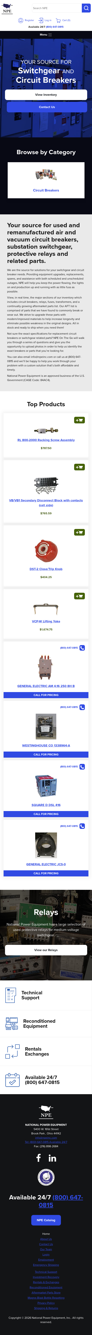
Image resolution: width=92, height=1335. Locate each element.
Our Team (46, 1249)
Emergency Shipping (46, 1265)
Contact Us (47, 107)
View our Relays (46, 950)
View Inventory (46, 94)
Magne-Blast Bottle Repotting (46, 1298)
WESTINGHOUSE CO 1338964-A (46, 745)
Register (26, 20)
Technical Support (23, 995)
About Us (46, 1239)
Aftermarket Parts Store (46, 1293)
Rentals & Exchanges (46, 1282)
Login (46, 1254)
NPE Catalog (46, 1220)
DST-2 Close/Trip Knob (46, 569)
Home (46, 1234)
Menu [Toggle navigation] (46, 35)
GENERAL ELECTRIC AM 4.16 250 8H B (46, 686)
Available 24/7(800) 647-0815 (32, 1080)
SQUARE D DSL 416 (46, 805)
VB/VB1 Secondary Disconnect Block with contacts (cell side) (46, 503)
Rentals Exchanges (27, 1051)
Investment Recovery (46, 1277)
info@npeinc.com (46, 1138)
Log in (44, 20)
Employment (46, 1260)
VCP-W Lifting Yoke (46, 621)
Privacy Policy (46, 1303)
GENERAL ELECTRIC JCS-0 (46, 864)
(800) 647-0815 (55, 27)
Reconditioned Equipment (30, 1023)
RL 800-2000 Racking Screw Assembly (46, 440)
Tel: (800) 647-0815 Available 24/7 (46, 1142)
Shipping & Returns (46, 1308)
